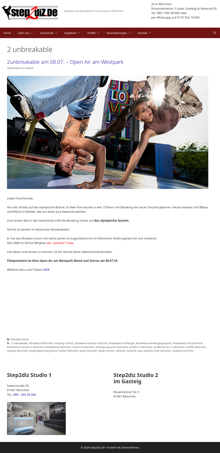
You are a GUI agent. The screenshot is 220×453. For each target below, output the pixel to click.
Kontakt (146, 33)
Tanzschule (50, 33)
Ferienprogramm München (112, 347)
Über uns (27, 33)
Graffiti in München (140, 347)
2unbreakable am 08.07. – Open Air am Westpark (65, 61)
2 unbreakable (19, 343)
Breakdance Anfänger (122, 343)
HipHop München (17, 350)
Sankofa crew (134, 350)
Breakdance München (58, 347)
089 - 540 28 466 (24, 395)
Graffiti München (196, 347)
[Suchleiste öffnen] (215, 33)
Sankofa (120, 350)
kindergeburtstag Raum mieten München (53, 350)
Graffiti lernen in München (169, 347)
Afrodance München (41, 343)
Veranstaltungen (120, 33)
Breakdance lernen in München (25, 347)
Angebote (74, 33)
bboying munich (64, 343)
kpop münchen (88, 350)
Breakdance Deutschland (188, 343)
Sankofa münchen (183, 350)
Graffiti (95, 33)
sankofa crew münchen (157, 350)
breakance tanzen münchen (91, 343)
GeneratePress (130, 447)
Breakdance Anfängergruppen (154, 343)
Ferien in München (83, 347)
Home (7, 33)
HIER (46, 270)
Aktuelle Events (20, 339)
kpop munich (106, 350)
